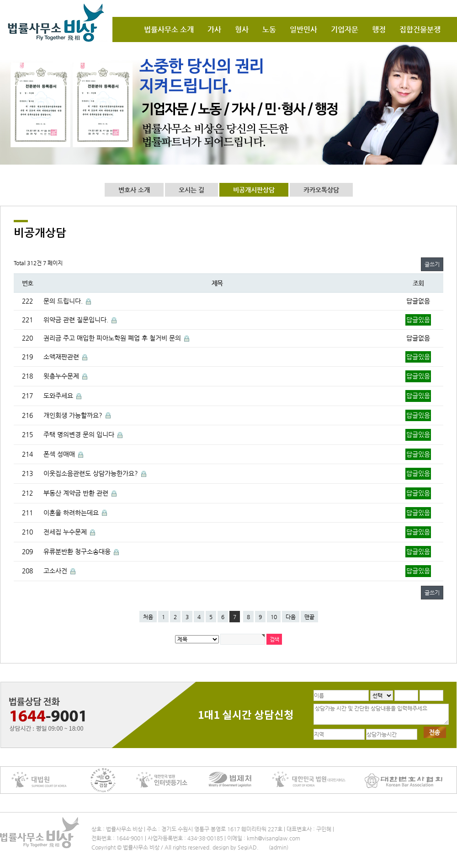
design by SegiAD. (236, 847)
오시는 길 (191, 189)
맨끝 (309, 617)
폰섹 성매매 (60, 454)
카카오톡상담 (321, 189)
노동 (269, 29)
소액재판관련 (62, 356)
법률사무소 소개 (169, 29)
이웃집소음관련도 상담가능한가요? (91, 473)
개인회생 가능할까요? (73, 415)
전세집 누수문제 (66, 531)
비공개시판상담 (254, 189)
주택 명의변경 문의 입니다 (79, 434)
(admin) (278, 847)
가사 (214, 29)
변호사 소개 (134, 189)
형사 (242, 29)
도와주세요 (59, 395)
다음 (291, 617)
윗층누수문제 (62, 376)
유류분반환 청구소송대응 (77, 551)
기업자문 (344, 29)
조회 (418, 283)
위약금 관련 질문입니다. (76, 319)
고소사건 (56, 570)
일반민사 (303, 29)
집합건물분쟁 (420, 29)
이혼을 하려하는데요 (72, 512)
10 (274, 617)
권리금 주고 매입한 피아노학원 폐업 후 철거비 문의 (113, 338)
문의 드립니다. (64, 301)
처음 (148, 617)
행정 (379, 29)
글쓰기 (432, 264)
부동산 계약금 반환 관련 (76, 493)
